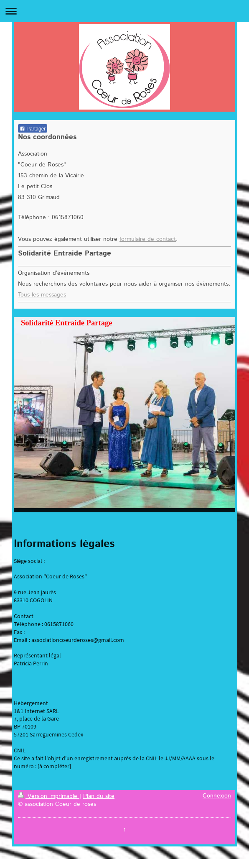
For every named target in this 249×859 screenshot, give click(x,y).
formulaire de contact (147, 239)
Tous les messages (42, 295)
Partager (33, 129)
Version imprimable (48, 796)
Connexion (217, 796)
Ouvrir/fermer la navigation (124, 11)
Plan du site (98, 796)
